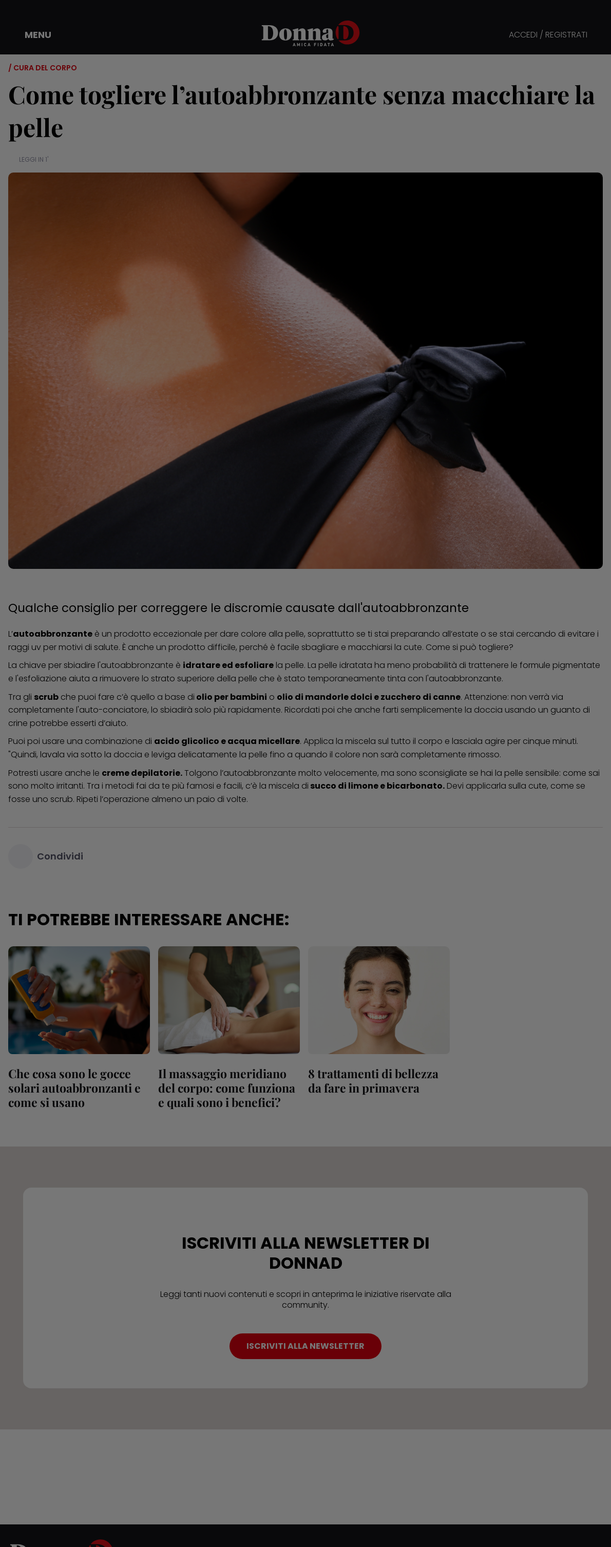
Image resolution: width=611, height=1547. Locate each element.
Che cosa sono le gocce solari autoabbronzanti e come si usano (74, 1087)
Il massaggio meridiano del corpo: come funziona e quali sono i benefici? (226, 1087)
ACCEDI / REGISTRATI (548, 35)
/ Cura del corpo (42, 68)
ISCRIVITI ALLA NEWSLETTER (305, 1346)
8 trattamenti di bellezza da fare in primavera (373, 1080)
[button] (30, 35)
